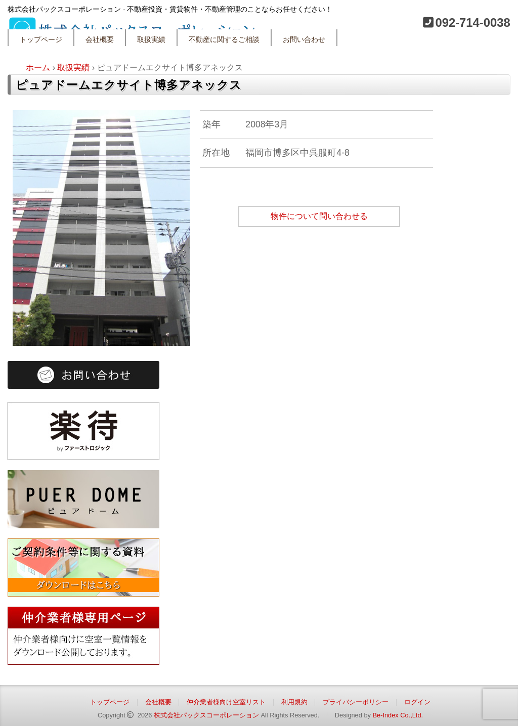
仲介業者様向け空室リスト (226, 702)
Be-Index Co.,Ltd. (397, 715)
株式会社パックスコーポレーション (206, 715)
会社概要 (99, 39)
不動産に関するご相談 (224, 39)
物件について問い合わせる (319, 216)
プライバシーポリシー (355, 702)
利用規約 (294, 702)
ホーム (38, 67)
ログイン (417, 702)
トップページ (41, 39)
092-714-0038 (472, 22)
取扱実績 (151, 39)
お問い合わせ (304, 39)
